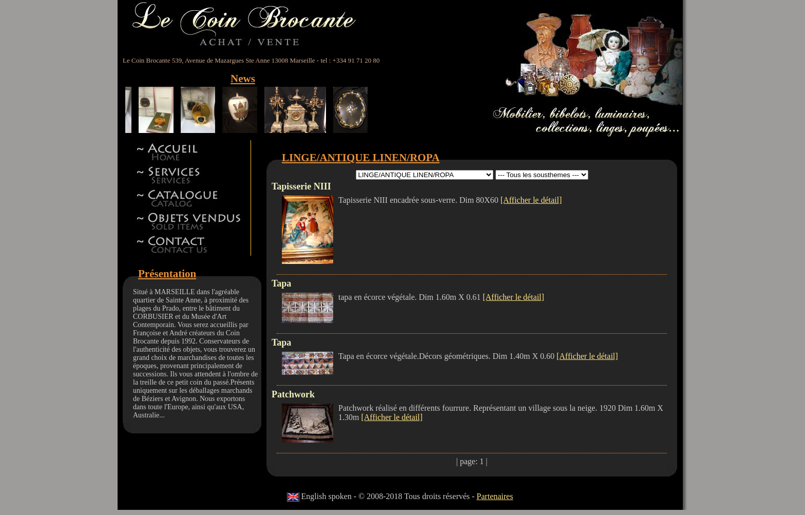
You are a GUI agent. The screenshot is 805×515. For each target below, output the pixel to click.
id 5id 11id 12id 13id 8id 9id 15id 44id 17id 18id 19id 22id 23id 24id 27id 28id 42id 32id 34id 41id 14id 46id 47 (424, 175)
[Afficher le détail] (531, 200)
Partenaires (494, 496)
